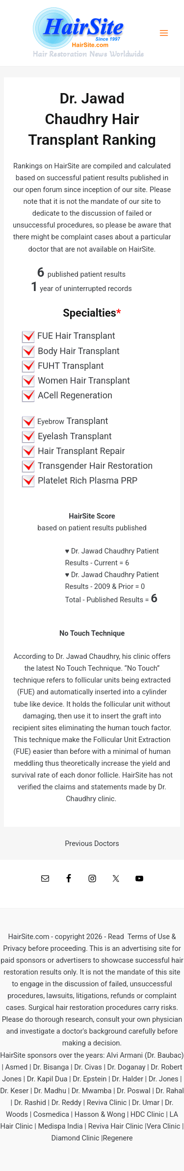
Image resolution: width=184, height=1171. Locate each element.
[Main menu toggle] (164, 33)
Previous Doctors (92, 843)
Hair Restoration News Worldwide (88, 54)
